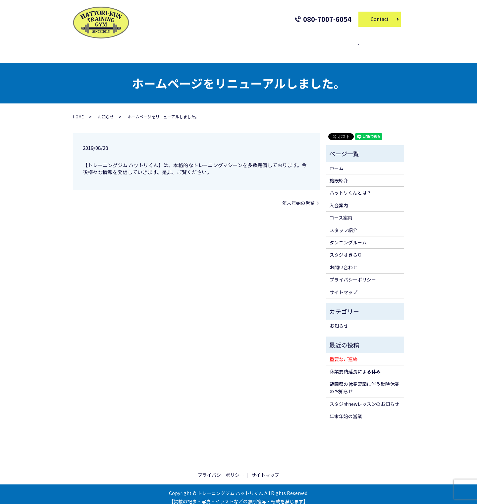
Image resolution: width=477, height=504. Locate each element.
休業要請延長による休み (355, 365)
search (353, 48)
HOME (78, 110)
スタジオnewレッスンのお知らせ (364, 397)
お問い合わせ (343, 261)
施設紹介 (153, 48)
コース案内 (207, 48)
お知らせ (106, 110)
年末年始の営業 (298, 197)
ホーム (129, 48)
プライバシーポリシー (353, 273)
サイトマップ (343, 285)
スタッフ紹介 (240, 48)
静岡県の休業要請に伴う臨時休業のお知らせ (364, 381)
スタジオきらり (322, 48)
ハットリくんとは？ (350, 186)
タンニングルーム (279, 48)
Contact (380, 19)
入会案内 (179, 48)
